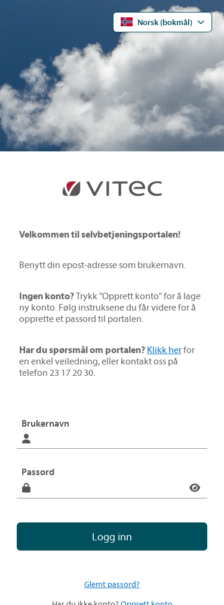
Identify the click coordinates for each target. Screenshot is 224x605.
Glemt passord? (112, 584)
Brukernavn (45, 423)
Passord (38, 472)
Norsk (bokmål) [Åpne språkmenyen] (156, 22)
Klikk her (164, 349)
